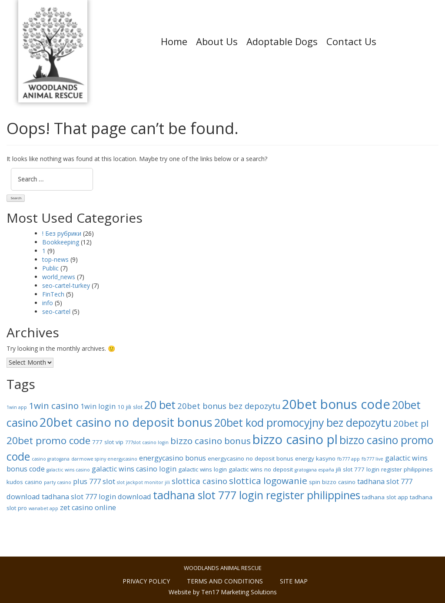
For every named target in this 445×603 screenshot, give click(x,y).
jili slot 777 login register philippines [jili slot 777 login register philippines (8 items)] (384, 469)
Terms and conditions (225, 581)
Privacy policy (146, 581)
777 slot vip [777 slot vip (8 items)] (107, 442)
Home (174, 41)
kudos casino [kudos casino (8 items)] (24, 482)
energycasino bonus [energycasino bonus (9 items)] (172, 458)
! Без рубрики (61, 233)
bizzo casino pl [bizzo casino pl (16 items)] (295, 439)
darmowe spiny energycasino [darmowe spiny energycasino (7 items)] (104, 459)
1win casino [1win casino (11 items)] (54, 405)
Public (50, 268)
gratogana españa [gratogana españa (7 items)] (314, 470)
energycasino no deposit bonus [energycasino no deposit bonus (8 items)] (250, 458)
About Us (217, 41)
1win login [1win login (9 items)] (98, 406)
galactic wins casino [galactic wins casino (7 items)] (68, 470)
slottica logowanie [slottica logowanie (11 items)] (268, 480)
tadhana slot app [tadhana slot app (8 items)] (385, 497)
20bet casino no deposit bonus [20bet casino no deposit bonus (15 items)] (126, 422)
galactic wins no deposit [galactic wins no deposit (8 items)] (261, 469)
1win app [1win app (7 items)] (17, 407)
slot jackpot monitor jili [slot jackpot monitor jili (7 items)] (143, 482)
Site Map (294, 581)
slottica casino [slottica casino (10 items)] (199, 480)
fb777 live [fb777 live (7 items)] (372, 459)
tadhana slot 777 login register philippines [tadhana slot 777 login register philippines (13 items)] (256, 495)
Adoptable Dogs (282, 41)
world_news (58, 277)
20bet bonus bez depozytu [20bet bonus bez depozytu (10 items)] (228, 405)
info (47, 303)
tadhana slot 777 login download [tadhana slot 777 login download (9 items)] (96, 496)
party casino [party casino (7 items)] (57, 482)
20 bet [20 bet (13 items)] (160, 404)
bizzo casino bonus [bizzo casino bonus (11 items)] (210, 441)
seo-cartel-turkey (66, 285)
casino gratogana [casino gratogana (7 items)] (51, 459)
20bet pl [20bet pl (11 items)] (411, 423)
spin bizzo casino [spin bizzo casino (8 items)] (332, 482)
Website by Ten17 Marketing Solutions (223, 592)
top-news (55, 259)
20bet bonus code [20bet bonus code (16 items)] (336, 404)
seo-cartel (56, 311)
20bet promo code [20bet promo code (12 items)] (48, 440)
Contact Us (351, 41)
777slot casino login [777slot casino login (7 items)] (147, 442)
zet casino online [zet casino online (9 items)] (88, 507)
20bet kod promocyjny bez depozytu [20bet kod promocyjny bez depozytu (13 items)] (303, 422)
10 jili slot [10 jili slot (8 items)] (130, 407)
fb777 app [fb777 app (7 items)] (348, 459)
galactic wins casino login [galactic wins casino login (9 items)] (134, 469)
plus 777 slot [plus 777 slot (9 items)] (94, 481)
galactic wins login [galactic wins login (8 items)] (202, 469)
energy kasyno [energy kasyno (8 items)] (315, 458)
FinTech (53, 294)
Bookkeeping (60, 242)
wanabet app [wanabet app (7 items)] (43, 508)
